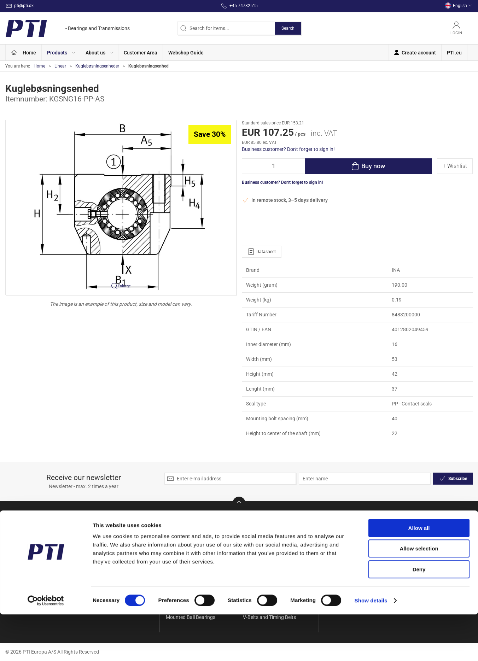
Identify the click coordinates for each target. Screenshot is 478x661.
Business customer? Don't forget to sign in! (288, 149)
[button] (61, 52)
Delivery (333, 547)
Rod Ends (253, 536)
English (458, 5)
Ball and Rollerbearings (191, 547)
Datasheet (261, 251)
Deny (419, 616)
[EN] (67, 28)
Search (288, 28)
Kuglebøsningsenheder (97, 66)
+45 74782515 (21, 553)
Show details (371, 647)
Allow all (419, 575)
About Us (335, 527)
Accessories (179, 536)
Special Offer (180, 527)
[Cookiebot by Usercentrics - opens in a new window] (46, 647)
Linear (60, 66)
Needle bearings (260, 527)
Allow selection (419, 595)
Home (39, 66)
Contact (334, 536)
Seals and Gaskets (263, 547)
